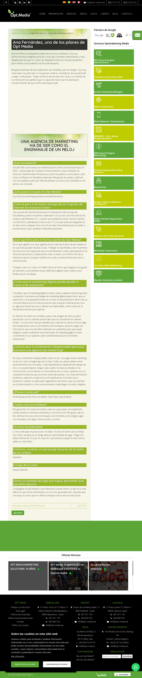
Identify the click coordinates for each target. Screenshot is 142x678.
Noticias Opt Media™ (85, 659)
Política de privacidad (20, 614)
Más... (28, 577)
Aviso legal (20, 611)
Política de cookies (20, 625)
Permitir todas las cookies (25, 664)
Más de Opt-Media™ (85, 656)
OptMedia (16, 33)
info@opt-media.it (85, 646)
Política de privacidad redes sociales (20, 620)
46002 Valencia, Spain (117, 611)
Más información (17, 656)
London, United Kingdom (117, 639)
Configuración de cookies (57, 664)
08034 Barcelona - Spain (53, 614)
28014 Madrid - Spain (85, 611)
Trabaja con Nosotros (20, 607)
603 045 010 (131, 2)
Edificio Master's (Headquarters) (53, 611)
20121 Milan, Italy (85, 639)
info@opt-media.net (95, 2)
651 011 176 (115, 2)
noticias (24, 33)
